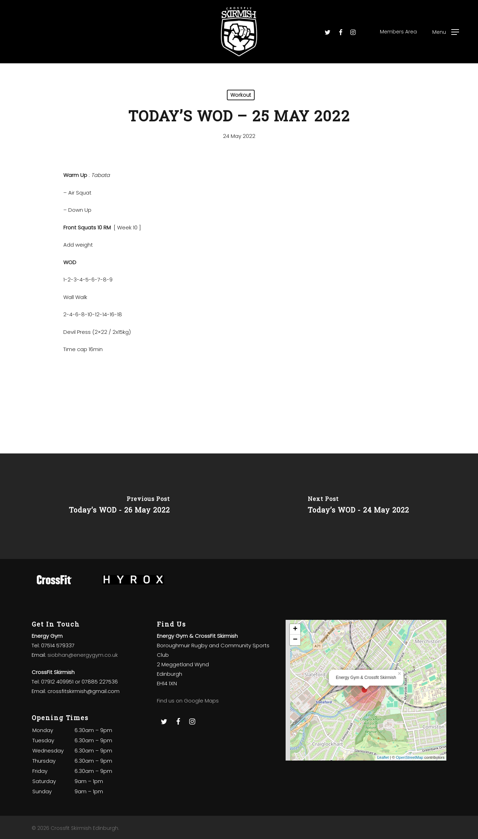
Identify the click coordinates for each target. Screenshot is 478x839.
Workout (240, 94)
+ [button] (295, 629)
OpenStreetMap (409, 757)
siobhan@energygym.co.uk (82, 655)
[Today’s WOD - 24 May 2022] (358, 506)
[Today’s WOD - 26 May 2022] (119, 506)
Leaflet (383, 757)
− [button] (295, 640)
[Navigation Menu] (445, 32)
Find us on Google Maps (188, 700)
